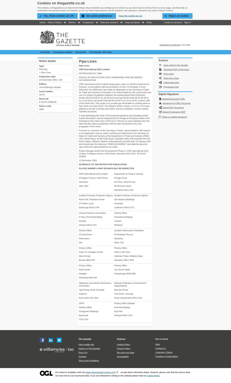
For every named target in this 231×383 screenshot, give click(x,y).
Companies (88, 22)
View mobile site (86, 344)
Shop (149, 22)
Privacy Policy (123, 348)
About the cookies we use (130, 16)
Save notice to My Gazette (175, 65)
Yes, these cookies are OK (59, 15)
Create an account (173, 22)
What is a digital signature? (172, 117)
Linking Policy (123, 344)
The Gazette (84, 339)
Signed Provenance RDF (173, 112)
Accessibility (123, 356)
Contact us (160, 348)
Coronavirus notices (62, 52)
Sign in (187, 22)
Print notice (168, 74)
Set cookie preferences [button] (99, 15)
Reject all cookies (179, 15)
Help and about (132, 22)
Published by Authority (170, 45)
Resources (81, 52)
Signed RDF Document (173, 107)
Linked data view (171, 82)
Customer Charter (163, 352)
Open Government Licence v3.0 (100, 372)
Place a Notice (55, 22)
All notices (45, 52)
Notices (72, 22)
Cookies (82, 356)
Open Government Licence (46, 373)
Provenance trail (171, 87)
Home (42, 22)
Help (157, 344)
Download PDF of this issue (176, 69)
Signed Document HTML (173, 99)
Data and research (109, 22)
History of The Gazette (89, 348)
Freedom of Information (166, 356)
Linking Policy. (153, 375)
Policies (121, 339)
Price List (82, 352)
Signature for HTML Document (176, 103)
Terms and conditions (88, 360)
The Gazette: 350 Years (100, 52)
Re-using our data (125, 352)
